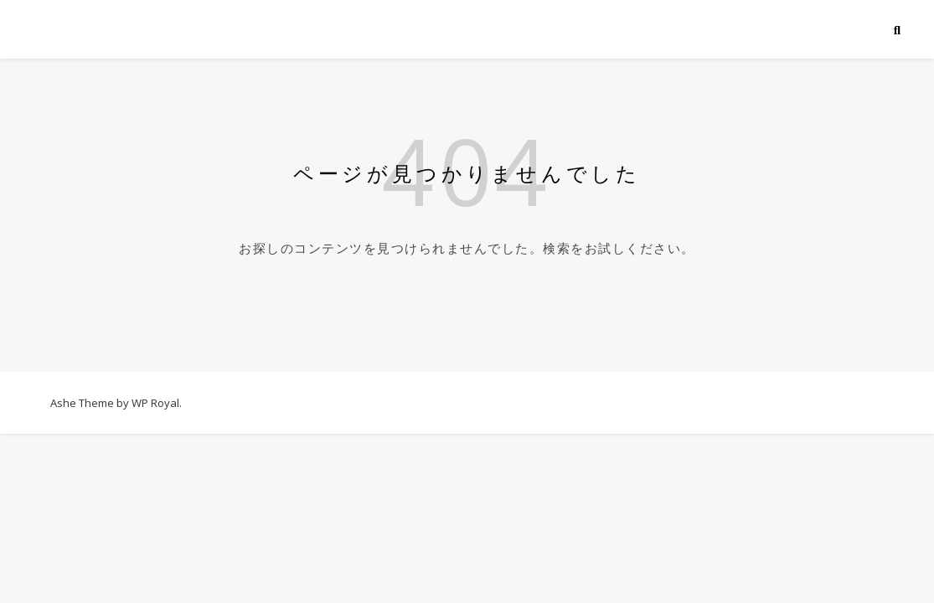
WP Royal (155, 402)
